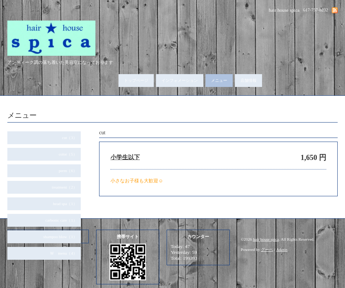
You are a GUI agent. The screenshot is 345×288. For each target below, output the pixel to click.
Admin (282, 249)
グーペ (267, 249)
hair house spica (266, 239)
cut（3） (69, 137)
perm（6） (68, 170)
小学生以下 (125, 157)
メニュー (219, 80)
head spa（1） (65, 203)
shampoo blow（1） (60, 236)
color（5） (68, 154)
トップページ (136, 80)
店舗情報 (248, 80)
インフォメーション (179, 80)
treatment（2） (64, 187)
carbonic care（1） (61, 220)
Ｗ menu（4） (63, 253)
